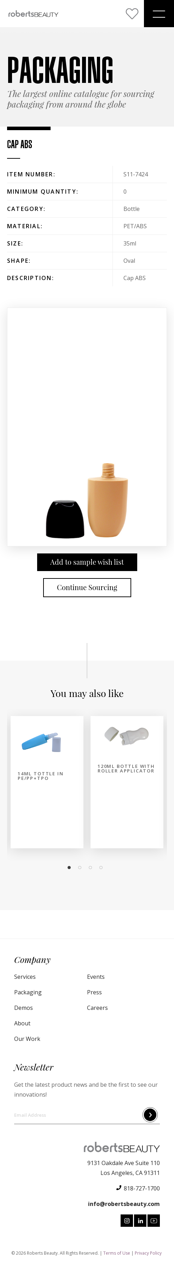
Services (25, 977)
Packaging (28, 992)
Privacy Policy (148, 1253)
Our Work (27, 1039)
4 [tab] (102, 867)
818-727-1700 (142, 1188)
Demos (23, 1008)
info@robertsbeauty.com (124, 1204)
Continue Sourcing (87, 587)
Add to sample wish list (87, 562)
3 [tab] (92, 867)
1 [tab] (71, 867)
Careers (97, 1008)
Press (94, 992)
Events (96, 977)
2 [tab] (81, 867)
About (22, 1023)
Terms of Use (116, 1253)
